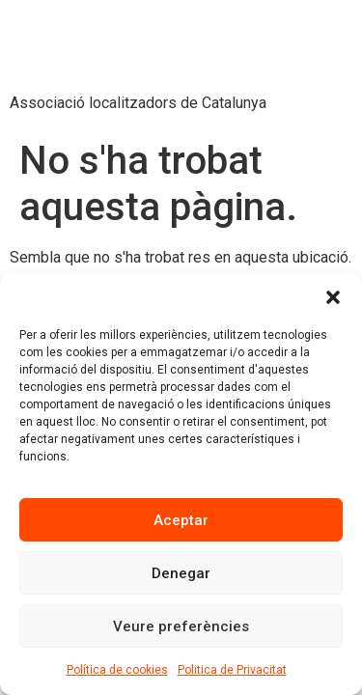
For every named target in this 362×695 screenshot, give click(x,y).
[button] (333, 297)
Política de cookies (117, 670)
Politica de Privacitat (232, 670)
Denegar (181, 573)
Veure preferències (181, 626)
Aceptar (181, 520)
